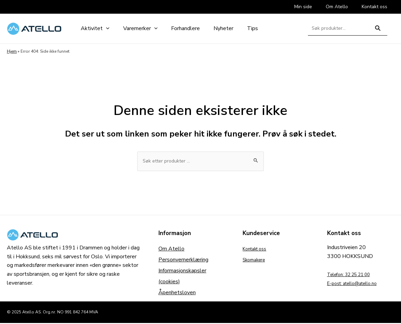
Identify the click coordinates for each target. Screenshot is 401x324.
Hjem (12, 51)
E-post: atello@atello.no (357, 284)
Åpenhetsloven (177, 293)
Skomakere (256, 260)
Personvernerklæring (183, 260)
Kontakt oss (257, 250)
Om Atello (171, 250)
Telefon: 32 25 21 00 (353, 275)
